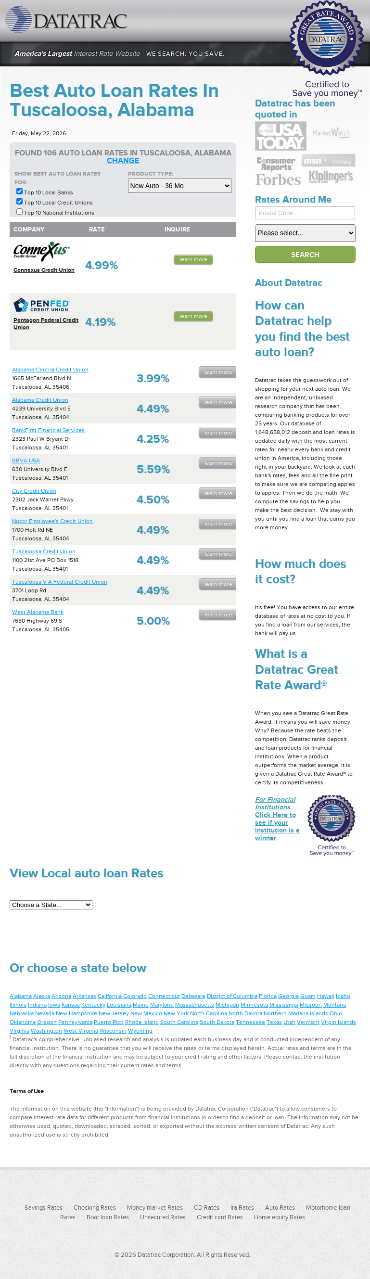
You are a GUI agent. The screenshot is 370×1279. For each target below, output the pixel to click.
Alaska (41, 996)
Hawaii (325, 996)
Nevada (44, 1013)
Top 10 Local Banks (48, 192)
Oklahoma (23, 1022)
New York (176, 1013)
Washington (46, 1030)
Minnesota (254, 1004)
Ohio (336, 1013)
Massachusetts (194, 1004)
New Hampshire (76, 1013)
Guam (308, 996)
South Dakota (217, 1022)
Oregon (47, 1022)
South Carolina (179, 1022)
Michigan (227, 1004)
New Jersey (114, 1013)
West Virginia (81, 1030)
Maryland (162, 1004)
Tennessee (250, 1022)
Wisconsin (113, 1030)
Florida (268, 996)
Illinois (18, 1004)
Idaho (343, 996)
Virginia (19, 1030)
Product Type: (150, 173)
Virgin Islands (338, 1022)
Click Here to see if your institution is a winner (277, 818)
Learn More (193, 259)
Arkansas (84, 996)
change (123, 160)
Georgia (288, 996)
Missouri (311, 1004)
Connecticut (164, 996)
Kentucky (93, 1004)
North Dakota (245, 1013)
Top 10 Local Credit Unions (58, 202)
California (110, 996)
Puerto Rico (109, 1022)
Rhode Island (142, 1022)
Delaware (193, 996)
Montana (334, 1004)
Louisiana (119, 1004)
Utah (289, 1022)
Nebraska (22, 1013)
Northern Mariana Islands (296, 1013)
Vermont (308, 1022)
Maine (141, 1004)
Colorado (135, 996)
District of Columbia (232, 996)
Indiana (37, 1004)
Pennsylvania (75, 1022)
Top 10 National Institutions (59, 212)
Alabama (21, 996)
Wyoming (140, 1030)
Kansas (71, 1004)
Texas (274, 1022)
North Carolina (208, 1013)
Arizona (61, 996)
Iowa (54, 1004)
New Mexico (146, 1013)
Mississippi (283, 1004)
